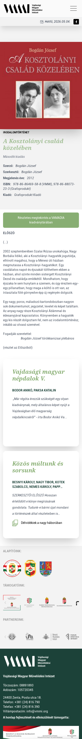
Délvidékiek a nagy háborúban (37, 523)
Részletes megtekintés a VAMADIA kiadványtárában (41, 220)
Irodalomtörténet (16, 132)
